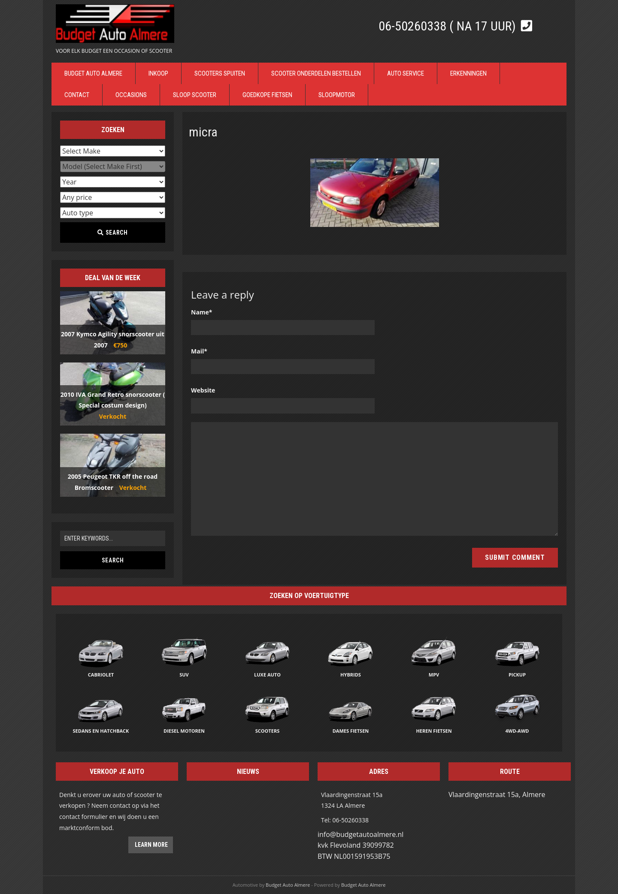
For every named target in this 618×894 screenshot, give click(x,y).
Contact (76, 95)
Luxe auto (267, 674)
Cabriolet (101, 674)
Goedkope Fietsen (267, 95)
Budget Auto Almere (93, 73)
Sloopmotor (336, 95)
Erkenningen (468, 73)
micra (203, 131)
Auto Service (405, 73)
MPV (434, 674)
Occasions (131, 95)
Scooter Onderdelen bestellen (316, 73)
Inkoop (158, 73)
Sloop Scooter (194, 95)
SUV (184, 674)
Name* (201, 312)
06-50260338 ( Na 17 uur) (449, 25)
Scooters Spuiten (219, 73)
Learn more (150, 844)
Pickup (517, 674)
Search (112, 232)
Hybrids (350, 674)
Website (203, 390)
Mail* (199, 351)
